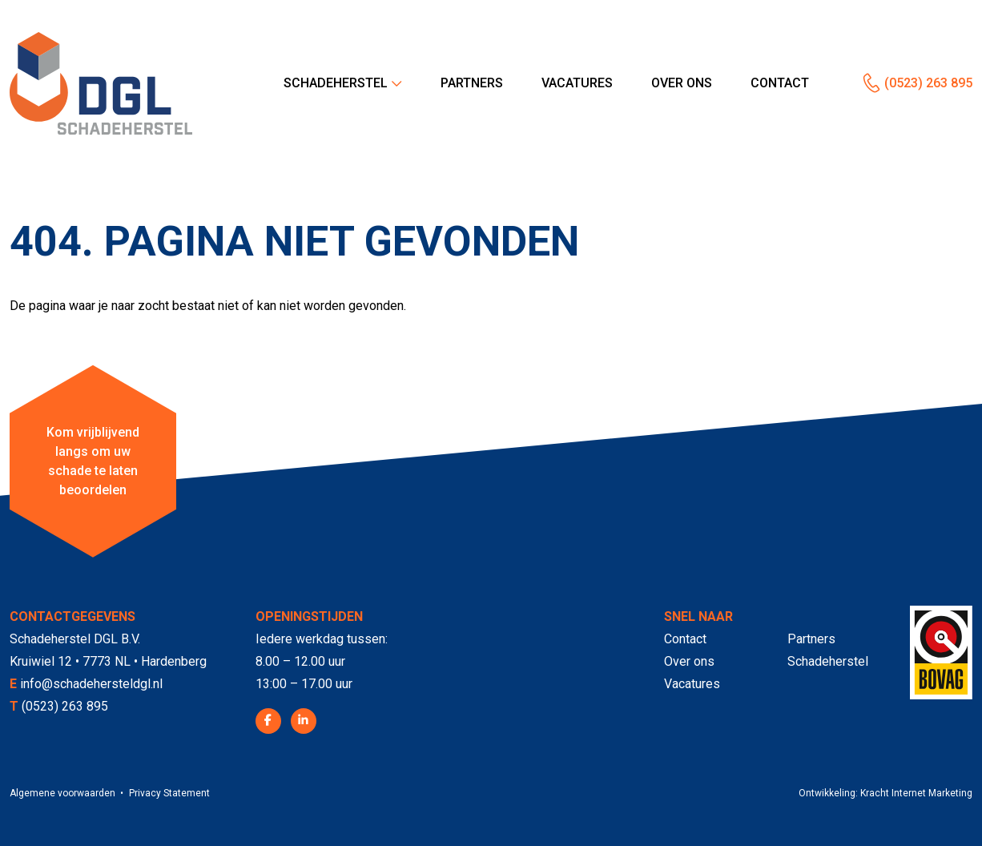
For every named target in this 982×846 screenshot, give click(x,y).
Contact (780, 83)
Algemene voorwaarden (62, 793)
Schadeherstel (336, 83)
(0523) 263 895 (928, 83)
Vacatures (577, 83)
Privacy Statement (169, 793)
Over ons (681, 83)
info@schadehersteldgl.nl (91, 683)
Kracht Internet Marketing (916, 793)
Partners (472, 83)
